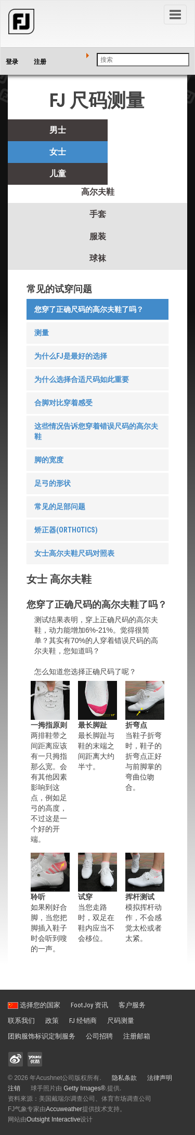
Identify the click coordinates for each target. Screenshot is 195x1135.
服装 (97, 236)
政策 (52, 1020)
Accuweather (64, 1109)
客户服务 (132, 1005)
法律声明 (159, 1078)
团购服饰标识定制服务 (41, 1036)
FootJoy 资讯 (89, 1005)
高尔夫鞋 (97, 192)
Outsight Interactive (53, 1119)
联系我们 (21, 1020)
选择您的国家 (34, 1005)
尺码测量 (120, 1020)
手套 (97, 214)
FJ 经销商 (83, 1020)
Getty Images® (84, 1088)
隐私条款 (124, 1078)
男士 (57, 130)
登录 (12, 61)
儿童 (57, 174)
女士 (57, 152)
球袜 (97, 258)
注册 (40, 61)
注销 (14, 1088)
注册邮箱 (136, 1036)
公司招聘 (99, 1036)
